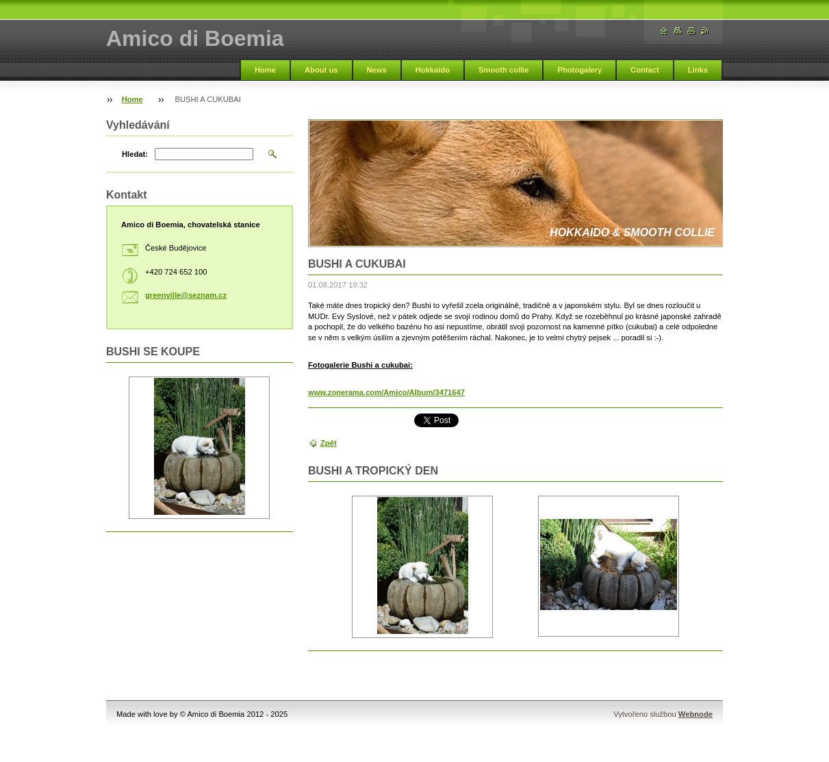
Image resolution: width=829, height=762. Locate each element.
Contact (644, 70)
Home (265, 70)
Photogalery (579, 70)
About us (321, 70)
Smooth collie (503, 70)
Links (698, 70)
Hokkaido (433, 70)
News (377, 70)
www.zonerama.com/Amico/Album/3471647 (386, 392)
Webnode (695, 714)
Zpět (328, 443)
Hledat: (135, 154)
